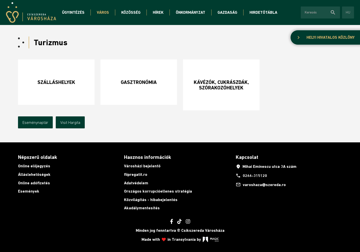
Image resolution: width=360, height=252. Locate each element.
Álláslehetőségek (34, 174)
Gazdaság (227, 12)
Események (28, 191)
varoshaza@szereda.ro (261, 184)
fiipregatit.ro (135, 174)
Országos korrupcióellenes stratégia (158, 191)
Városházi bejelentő (142, 166)
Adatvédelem (136, 183)
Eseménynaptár (35, 122)
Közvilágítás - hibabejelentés (151, 199)
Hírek (158, 12)
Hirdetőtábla (263, 12)
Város (103, 12)
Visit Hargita (70, 122)
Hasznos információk (147, 157)
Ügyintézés (73, 12)
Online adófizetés (34, 183)
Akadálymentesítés (142, 208)
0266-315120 (251, 175)
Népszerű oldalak (37, 157)
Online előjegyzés (34, 166)
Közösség (130, 12)
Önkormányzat (190, 12)
